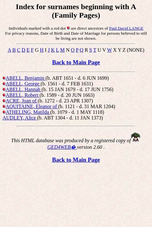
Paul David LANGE (126, 28)
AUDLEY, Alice (20, 117)
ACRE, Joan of (22, 100)
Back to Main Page (76, 62)
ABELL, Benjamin (26, 78)
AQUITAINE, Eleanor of (32, 106)
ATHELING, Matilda (28, 112)
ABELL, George (23, 83)
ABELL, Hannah (23, 89)
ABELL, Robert (23, 95)
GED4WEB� (62, 147)
